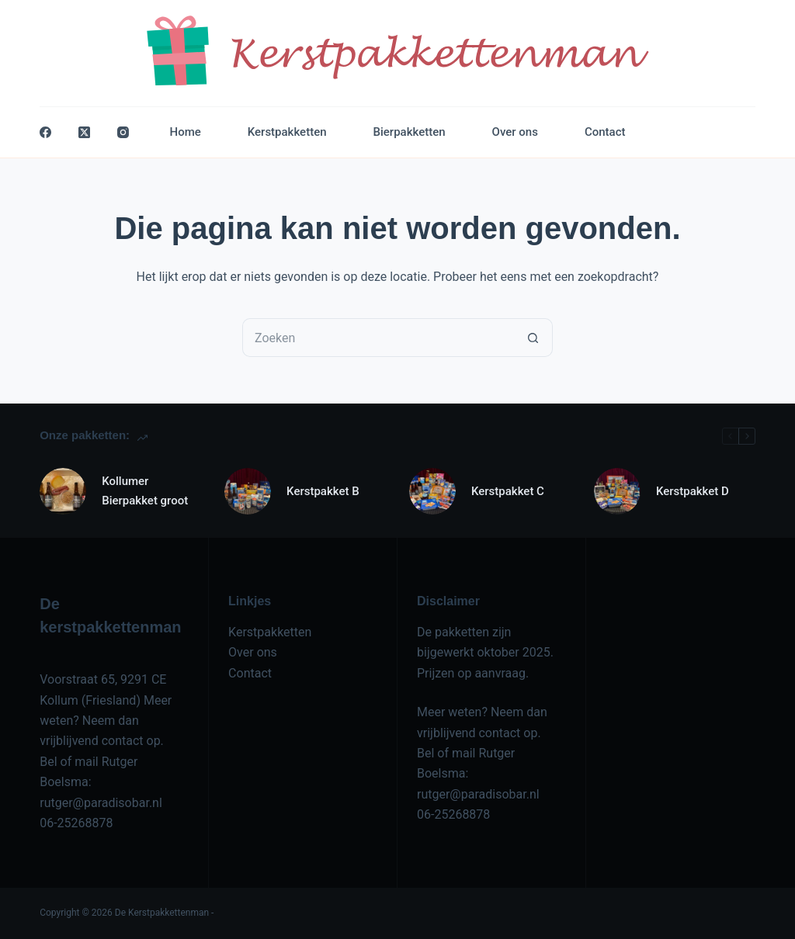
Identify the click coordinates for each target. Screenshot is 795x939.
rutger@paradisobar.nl (101, 802)
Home (185, 132)
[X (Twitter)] (84, 132)
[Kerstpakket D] (617, 491)
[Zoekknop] (533, 337)
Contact (605, 132)
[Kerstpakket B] (247, 491)
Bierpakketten (409, 132)
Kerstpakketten (287, 132)
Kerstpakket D (692, 491)
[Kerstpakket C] (432, 491)
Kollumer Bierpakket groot (145, 491)
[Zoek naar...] (378, 337)
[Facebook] (45, 132)
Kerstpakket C (507, 491)
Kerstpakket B (322, 491)
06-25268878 (76, 823)
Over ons (515, 132)
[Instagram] (123, 132)
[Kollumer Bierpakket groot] (63, 491)
